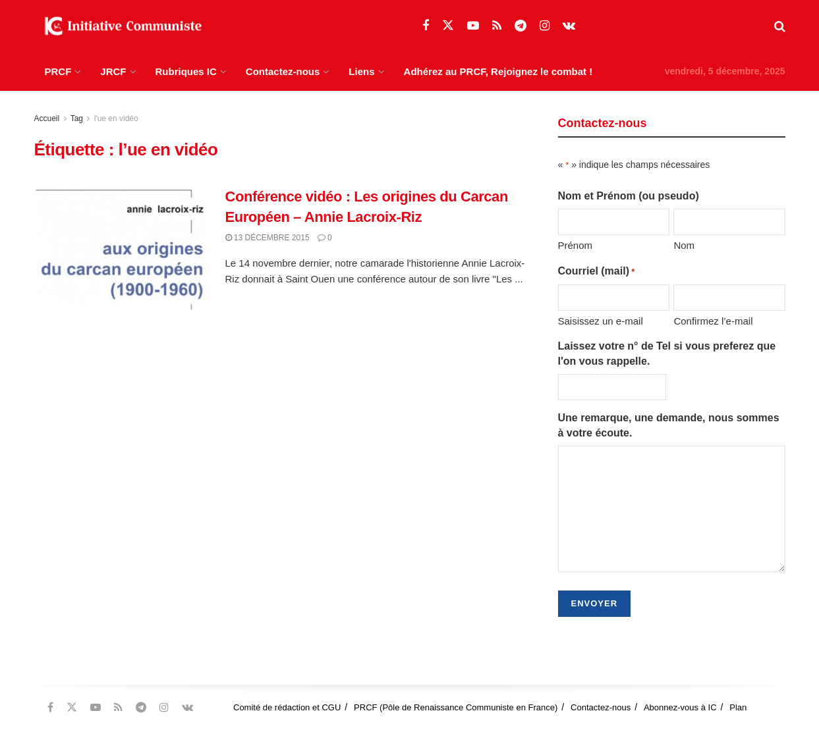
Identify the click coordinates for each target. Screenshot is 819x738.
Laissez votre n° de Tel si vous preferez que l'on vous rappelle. (667, 353)
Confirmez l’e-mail (712, 321)
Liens (361, 71)
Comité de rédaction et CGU (287, 707)
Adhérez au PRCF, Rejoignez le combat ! (498, 71)
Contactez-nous (283, 71)
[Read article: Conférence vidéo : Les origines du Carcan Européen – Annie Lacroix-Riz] (120, 248)
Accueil (47, 118)
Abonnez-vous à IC (680, 707)
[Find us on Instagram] (545, 26)
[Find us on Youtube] (473, 26)
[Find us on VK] (569, 26)
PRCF (58, 71)
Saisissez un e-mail (600, 321)
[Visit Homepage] (120, 26)
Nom (683, 245)
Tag (77, 118)
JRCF (113, 71)
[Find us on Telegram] (520, 26)
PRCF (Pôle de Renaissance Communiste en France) (455, 707)
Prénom (575, 245)
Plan (738, 707)
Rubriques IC (186, 71)
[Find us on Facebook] (425, 26)
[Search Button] (779, 26)
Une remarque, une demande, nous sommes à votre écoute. (668, 425)
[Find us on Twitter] (448, 26)
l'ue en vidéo (116, 118)
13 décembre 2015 (267, 237)
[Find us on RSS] (496, 26)
